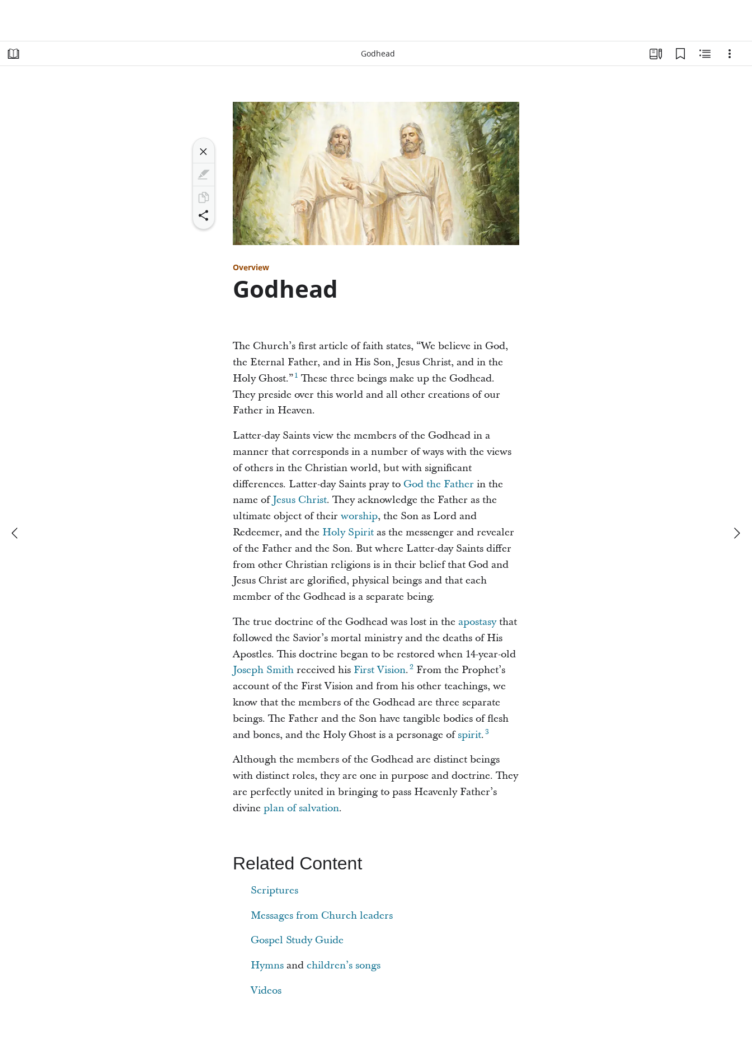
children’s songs (343, 965)
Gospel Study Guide (297, 940)
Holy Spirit (348, 532)
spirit (469, 735)
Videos (266, 991)
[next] (736, 533)
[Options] (729, 53)
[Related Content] (705, 53)
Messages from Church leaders (322, 916)
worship (359, 516)
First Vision (380, 670)
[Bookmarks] (680, 53)
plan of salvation (301, 808)
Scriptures (274, 890)
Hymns (267, 965)
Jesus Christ (299, 500)
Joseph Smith (263, 670)
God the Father (438, 484)
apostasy (477, 622)
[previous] (15, 533)
